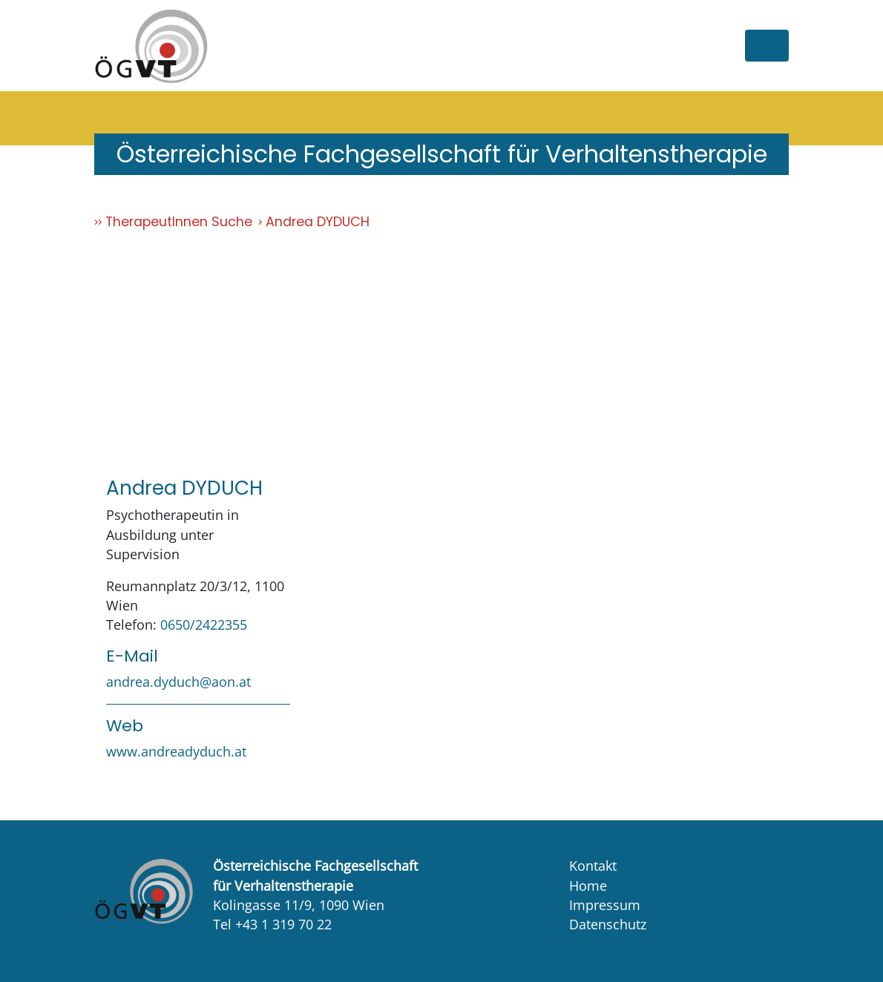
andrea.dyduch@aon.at (178, 682)
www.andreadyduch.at (176, 751)
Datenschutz (607, 924)
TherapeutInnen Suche (178, 222)
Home (588, 885)
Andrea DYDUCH (318, 222)
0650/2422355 (203, 624)
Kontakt (593, 865)
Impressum (604, 905)
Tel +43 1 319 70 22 (272, 924)
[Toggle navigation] (767, 46)
